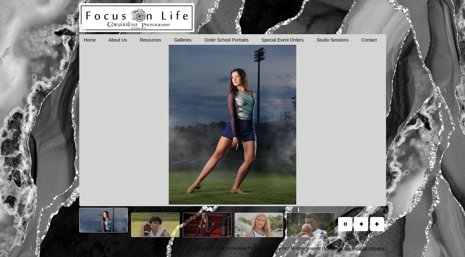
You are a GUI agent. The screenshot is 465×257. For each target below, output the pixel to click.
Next (377, 224)
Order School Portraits (227, 40)
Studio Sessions (332, 40)
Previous (361, 224)
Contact (369, 40)
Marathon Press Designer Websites (354, 248)
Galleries (182, 40)
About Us (118, 40)
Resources (150, 40)
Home (90, 40)
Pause (345, 224)
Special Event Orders (282, 40)
